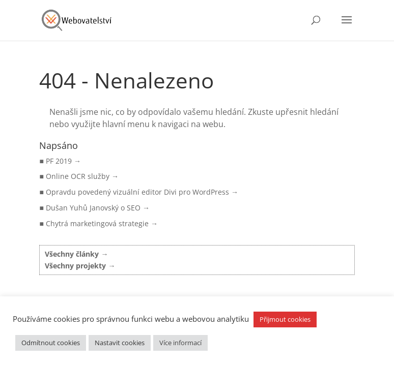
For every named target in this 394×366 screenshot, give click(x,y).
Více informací (180, 342)
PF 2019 (59, 161)
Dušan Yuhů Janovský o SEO (93, 207)
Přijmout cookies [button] (285, 319)
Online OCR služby (77, 176)
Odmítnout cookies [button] (50, 342)
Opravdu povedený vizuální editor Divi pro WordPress (137, 192)
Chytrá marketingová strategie (97, 223)
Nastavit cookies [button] (120, 342)
